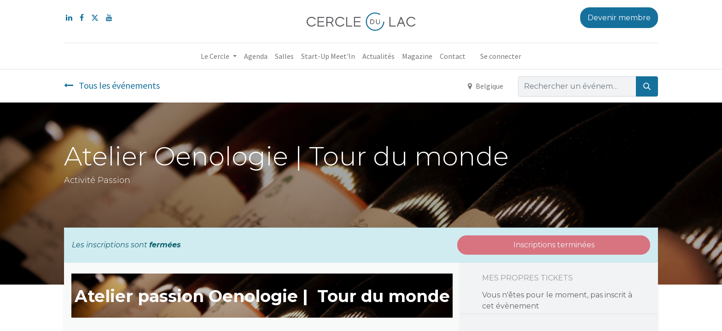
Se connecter (500, 56)
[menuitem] (255, 56)
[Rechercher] (647, 86)
